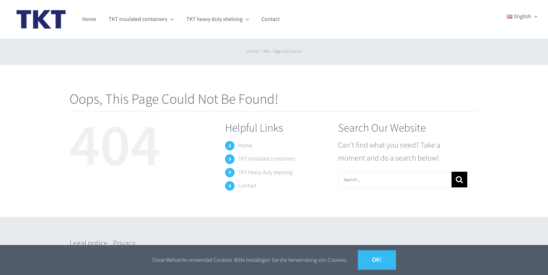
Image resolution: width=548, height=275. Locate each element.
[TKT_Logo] (41, 9)
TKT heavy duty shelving (265, 172)
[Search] (459, 179)
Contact (247, 185)
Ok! (377, 259)
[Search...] (395, 179)
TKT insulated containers (266, 159)
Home (245, 145)
